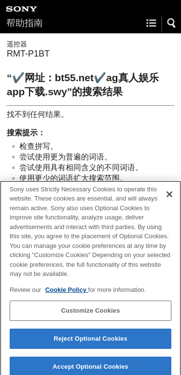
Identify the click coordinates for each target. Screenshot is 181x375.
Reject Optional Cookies (90, 342)
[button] (172, 23)
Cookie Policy (66, 293)
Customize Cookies (90, 313)
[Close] (169, 197)
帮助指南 (24, 23)
